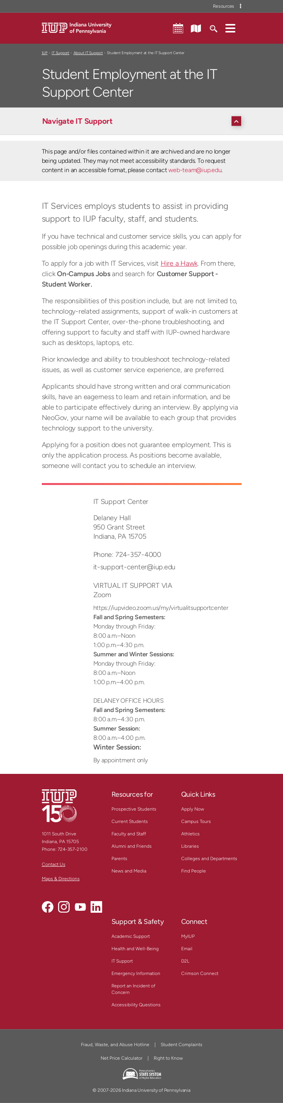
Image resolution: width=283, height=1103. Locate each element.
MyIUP (188, 936)
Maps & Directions (61, 878)
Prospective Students (133, 809)
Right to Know (168, 1058)
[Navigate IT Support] (143, 121)
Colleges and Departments (209, 858)
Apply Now (192, 809)
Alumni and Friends (131, 846)
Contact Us (53, 864)
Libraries (190, 846)
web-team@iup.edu (194, 170)
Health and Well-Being (135, 948)
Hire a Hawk (179, 263)
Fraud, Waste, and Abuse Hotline (115, 1044)
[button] (230, 27)
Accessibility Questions (136, 1004)
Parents (119, 858)
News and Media (128, 871)
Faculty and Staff (128, 834)
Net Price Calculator (121, 1058)
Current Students (129, 821)
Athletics (190, 834)
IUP (45, 52)
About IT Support (88, 52)
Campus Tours (196, 821)
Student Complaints (181, 1044)
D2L (185, 961)
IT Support (60, 52)
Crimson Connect (199, 973)
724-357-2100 (72, 849)
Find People (193, 871)
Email (186, 948)
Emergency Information (135, 973)
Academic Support (130, 936)
